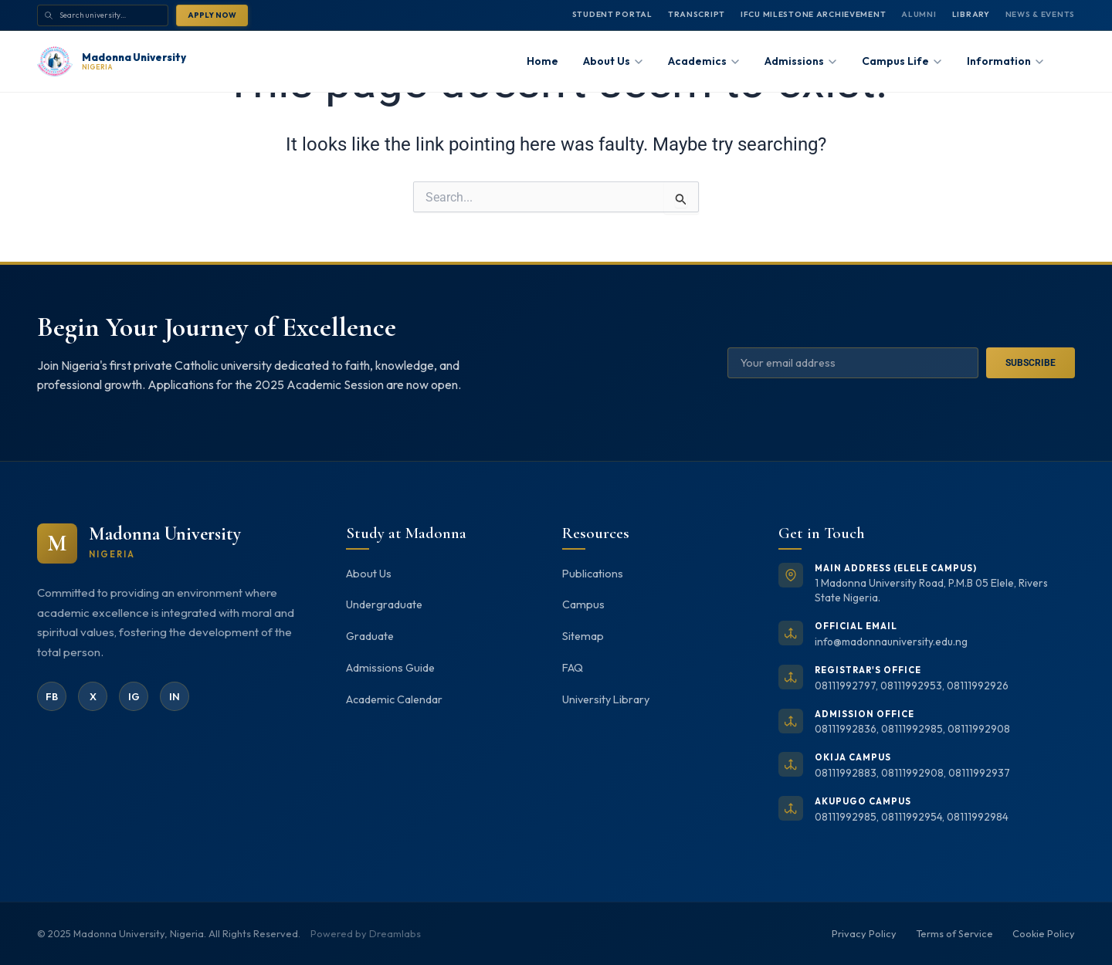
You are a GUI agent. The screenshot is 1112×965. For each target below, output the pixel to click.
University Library (605, 699)
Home (542, 61)
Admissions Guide (390, 668)
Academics (704, 61)
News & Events (1040, 14)
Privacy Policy (864, 933)
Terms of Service (954, 933)
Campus (583, 604)
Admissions (800, 61)
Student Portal (612, 14)
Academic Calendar (394, 699)
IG (134, 696)
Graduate (370, 636)
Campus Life (902, 61)
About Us (369, 574)
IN (174, 696)
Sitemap (583, 636)
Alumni (918, 14)
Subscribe (1030, 362)
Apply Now (212, 14)
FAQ (572, 668)
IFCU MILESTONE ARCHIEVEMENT (813, 14)
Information (1005, 61)
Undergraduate (384, 604)
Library (971, 14)
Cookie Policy (1043, 933)
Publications (592, 574)
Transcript (696, 14)
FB (52, 696)
